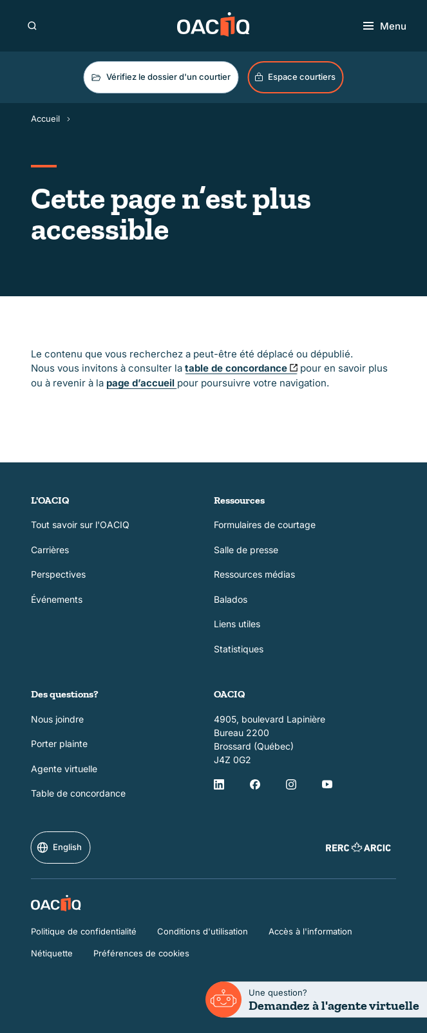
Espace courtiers (295, 76)
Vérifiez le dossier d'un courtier (160, 77)
